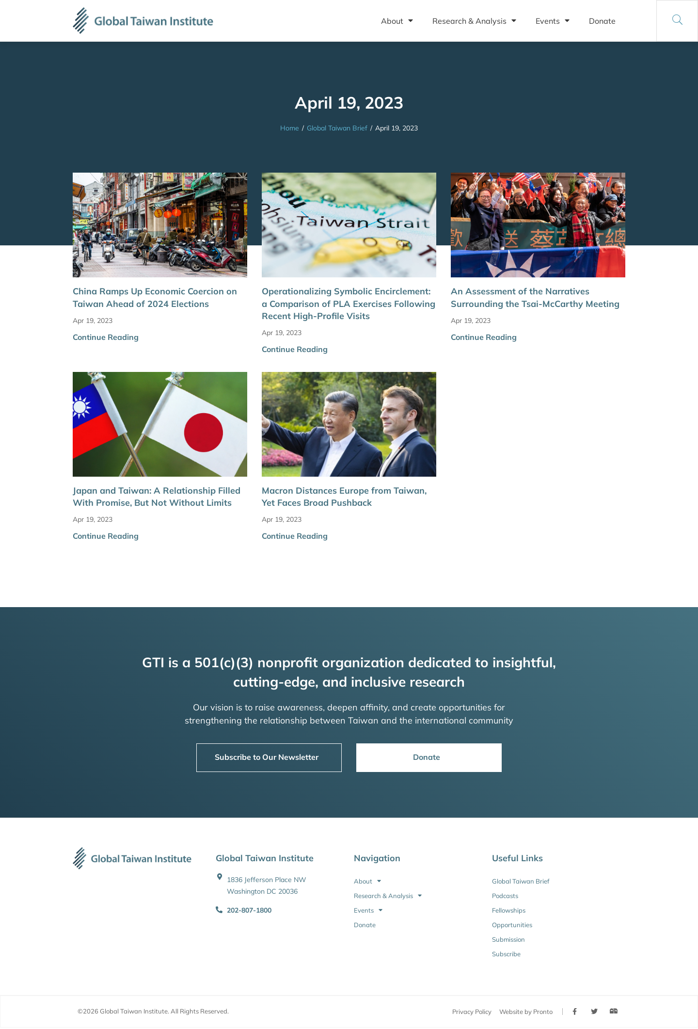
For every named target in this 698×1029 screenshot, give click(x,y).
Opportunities (512, 925)
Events (553, 21)
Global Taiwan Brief (337, 128)
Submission (508, 939)
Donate (602, 21)
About (397, 21)
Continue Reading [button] (106, 337)
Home (289, 128)
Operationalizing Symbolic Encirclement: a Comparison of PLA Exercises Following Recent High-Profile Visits (348, 303)
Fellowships (508, 910)
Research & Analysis (474, 21)
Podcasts (505, 896)
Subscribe (506, 954)
